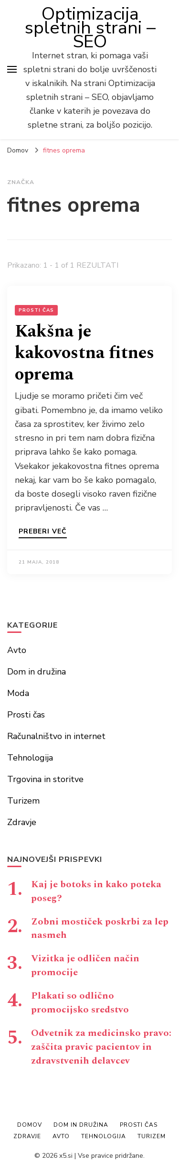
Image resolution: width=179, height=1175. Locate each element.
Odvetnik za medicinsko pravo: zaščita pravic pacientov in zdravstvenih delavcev (101, 1047)
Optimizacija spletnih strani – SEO (90, 28)
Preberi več (43, 532)
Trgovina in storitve (45, 779)
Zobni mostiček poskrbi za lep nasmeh (99, 928)
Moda (18, 693)
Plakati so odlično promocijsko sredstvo (80, 1003)
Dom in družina (36, 671)
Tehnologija (30, 757)
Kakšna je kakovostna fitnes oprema (84, 353)
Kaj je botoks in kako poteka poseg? (96, 891)
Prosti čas (36, 310)
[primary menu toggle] (12, 69)
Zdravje (21, 822)
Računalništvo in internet (56, 736)
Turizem (23, 800)
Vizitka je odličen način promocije (85, 965)
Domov (29, 1125)
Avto (16, 650)
